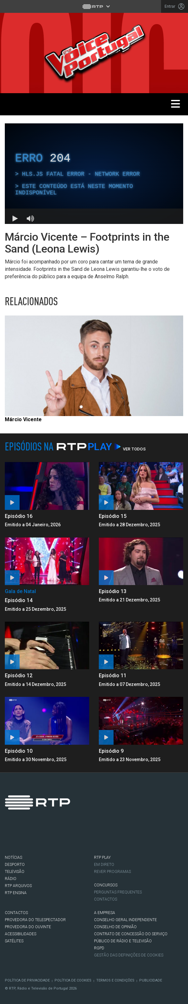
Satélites (14, 941)
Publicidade (150, 980)
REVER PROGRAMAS (112, 871)
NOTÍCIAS (13, 857)
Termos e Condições (115, 980)
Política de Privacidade (27, 980)
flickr (84, 836)
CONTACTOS (16, 913)
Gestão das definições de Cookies (128, 955)
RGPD (99, 948)
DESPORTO (15, 864)
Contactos (105, 899)
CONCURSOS (105, 885)
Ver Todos (134, 449)
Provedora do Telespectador (35, 920)
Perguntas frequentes (118, 892)
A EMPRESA (104, 913)
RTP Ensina (16, 893)
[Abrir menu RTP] (94, 6)
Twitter (30, 836)
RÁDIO (10, 878)
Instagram (48, 836)
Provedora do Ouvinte (28, 927)
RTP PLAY (102, 857)
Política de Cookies (73, 980)
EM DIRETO (104, 864)
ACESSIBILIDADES (20, 934)
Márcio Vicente (23, 419)
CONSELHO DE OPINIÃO (115, 927)
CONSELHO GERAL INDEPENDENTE (125, 920)
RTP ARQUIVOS (18, 886)
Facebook (12, 836)
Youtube (66, 836)
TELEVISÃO (14, 871)
